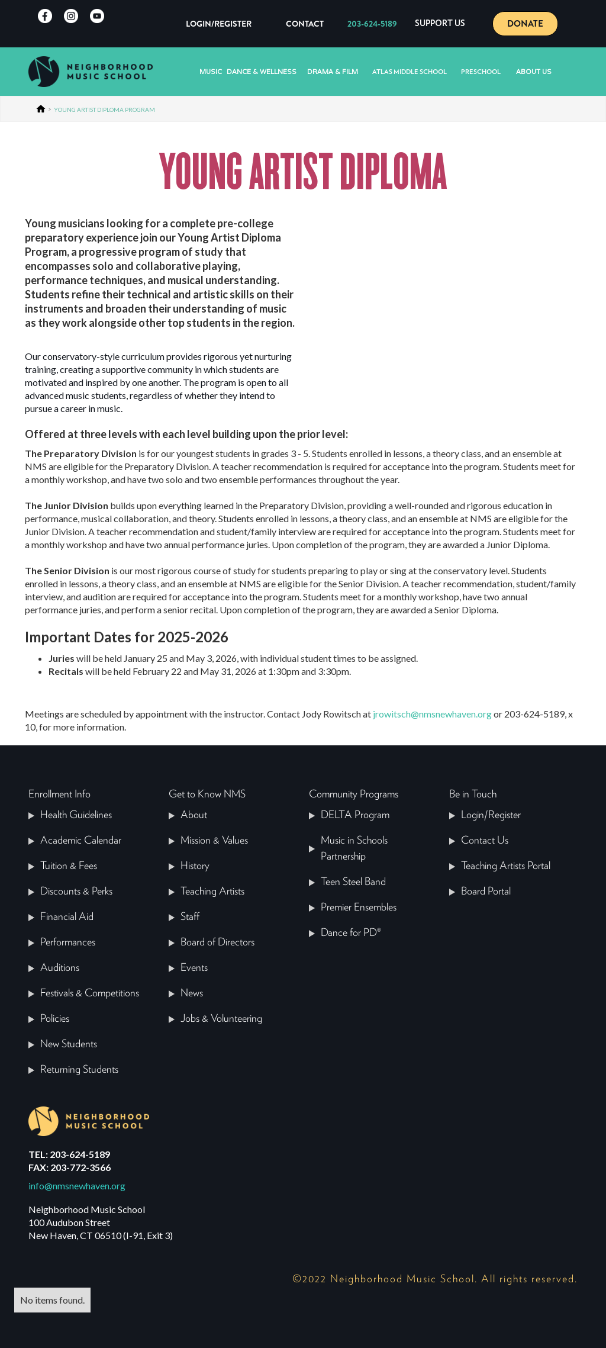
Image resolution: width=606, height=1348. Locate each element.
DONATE (525, 23)
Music (210, 71)
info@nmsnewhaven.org (76, 1185)
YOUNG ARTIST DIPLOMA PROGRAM (104, 109)
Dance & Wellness (261, 71)
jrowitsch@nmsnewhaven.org (432, 713)
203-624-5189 (372, 24)
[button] (440, 23)
